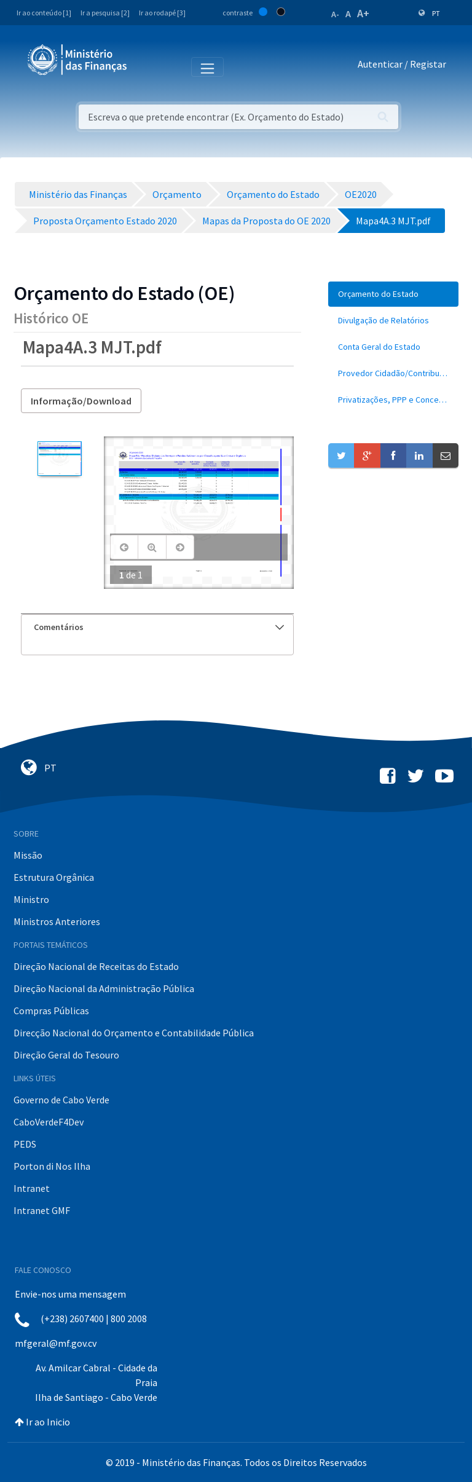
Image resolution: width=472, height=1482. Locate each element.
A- (335, 14)
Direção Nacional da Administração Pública (104, 988)
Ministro (31, 899)
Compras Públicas (51, 1010)
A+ (363, 13)
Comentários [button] (159, 627)
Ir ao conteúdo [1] (44, 12)
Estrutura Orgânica (54, 877)
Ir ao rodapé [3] (162, 12)
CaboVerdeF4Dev (49, 1122)
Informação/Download (81, 401)
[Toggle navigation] (146, 66)
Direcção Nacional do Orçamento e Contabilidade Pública (134, 1033)
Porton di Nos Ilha (52, 1166)
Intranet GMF (42, 1210)
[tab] (157, 627)
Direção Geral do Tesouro (66, 1055)
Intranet (32, 1188)
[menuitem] (393, 294)
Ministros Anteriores (57, 921)
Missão (28, 855)
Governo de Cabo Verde (61, 1100)
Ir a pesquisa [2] (105, 12)
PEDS (25, 1144)
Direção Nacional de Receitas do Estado (96, 966)
